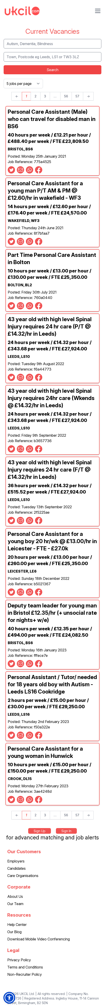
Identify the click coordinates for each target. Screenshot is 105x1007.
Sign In (66, 831)
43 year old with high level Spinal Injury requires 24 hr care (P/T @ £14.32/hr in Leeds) (50, 326)
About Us (15, 896)
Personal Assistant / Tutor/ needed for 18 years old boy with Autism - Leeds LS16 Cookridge (52, 684)
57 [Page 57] (77, 96)
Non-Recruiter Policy (24, 974)
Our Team (15, 903)
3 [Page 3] (45, 96)
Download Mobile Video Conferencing (38, 939)
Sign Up (39, 831)
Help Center (17, 924)
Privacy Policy (19, 960)
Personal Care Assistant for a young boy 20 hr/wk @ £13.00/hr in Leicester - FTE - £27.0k (52, 541)
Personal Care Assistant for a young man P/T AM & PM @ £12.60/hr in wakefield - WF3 (45, 190)
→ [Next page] (88, 96)
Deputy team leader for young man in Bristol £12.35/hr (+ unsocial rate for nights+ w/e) (52, 612)
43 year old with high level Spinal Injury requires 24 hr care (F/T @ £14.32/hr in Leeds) (50, 469)
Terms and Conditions (25, 967)
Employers (16, 861)
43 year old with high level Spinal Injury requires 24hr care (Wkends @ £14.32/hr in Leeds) (51, 398)
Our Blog (14, 932)
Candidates (16, 868)
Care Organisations (22, 875)
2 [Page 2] (36, 96)
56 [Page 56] (66, 96)
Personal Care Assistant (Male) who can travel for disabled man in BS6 (51, 119)
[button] (9, 997)
